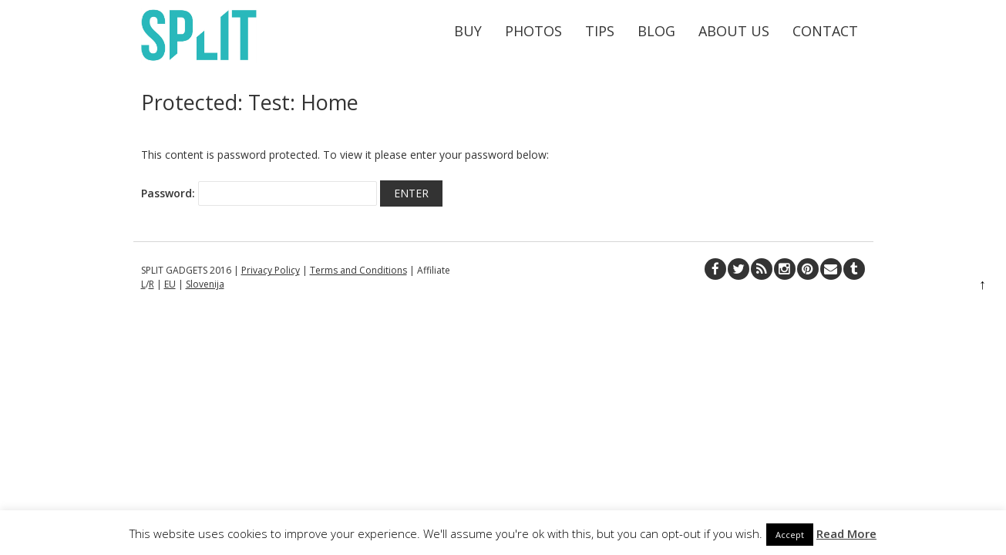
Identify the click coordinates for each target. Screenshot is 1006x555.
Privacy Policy (270, 270)
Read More (846, 533)
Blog (656, 31)
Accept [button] (790, 534)
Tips (599, 31)
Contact (825, 31)
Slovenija (205, 284)
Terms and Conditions (358, 270)
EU (170, 284)
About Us (733, 31)
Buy (468, 31)
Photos (533, 31)
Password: (259, 193)
